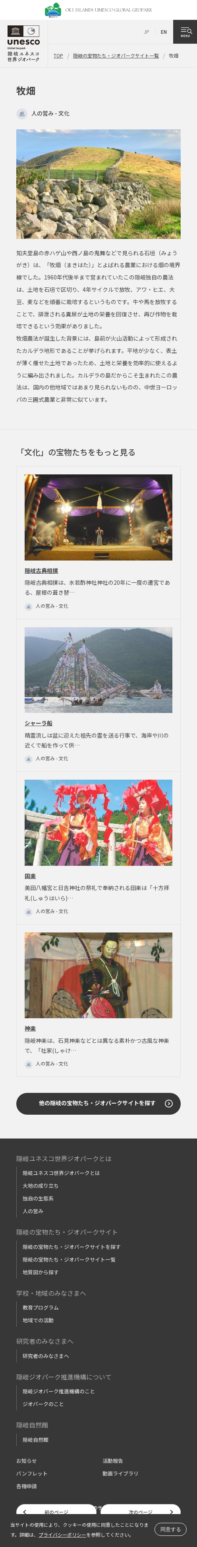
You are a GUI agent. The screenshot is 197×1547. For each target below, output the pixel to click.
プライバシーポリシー (62, 1534)
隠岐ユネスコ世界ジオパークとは (61, 1173)
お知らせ (26, 1460)
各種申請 (26, 1486)
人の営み (33, 1211)
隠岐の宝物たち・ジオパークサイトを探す (72, 1246)
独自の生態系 (38, 1198)
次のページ (141, 1511)
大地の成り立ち (41, 1185)
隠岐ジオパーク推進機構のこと (59, 1391)
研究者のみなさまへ (46, 1356)
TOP (58, 55)
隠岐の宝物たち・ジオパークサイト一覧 (116, 55)
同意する (170, 1529)
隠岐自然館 (35, 1439)
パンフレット (32, 1473)
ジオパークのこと (43, 1404)
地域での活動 (38, 1320)
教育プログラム (41, 1307)
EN (164, 31)
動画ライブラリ (120, 1473)
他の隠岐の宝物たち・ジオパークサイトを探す (97, 1103)
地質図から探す (41, 1272)
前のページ (56, 1511)
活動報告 (112, 1460)
